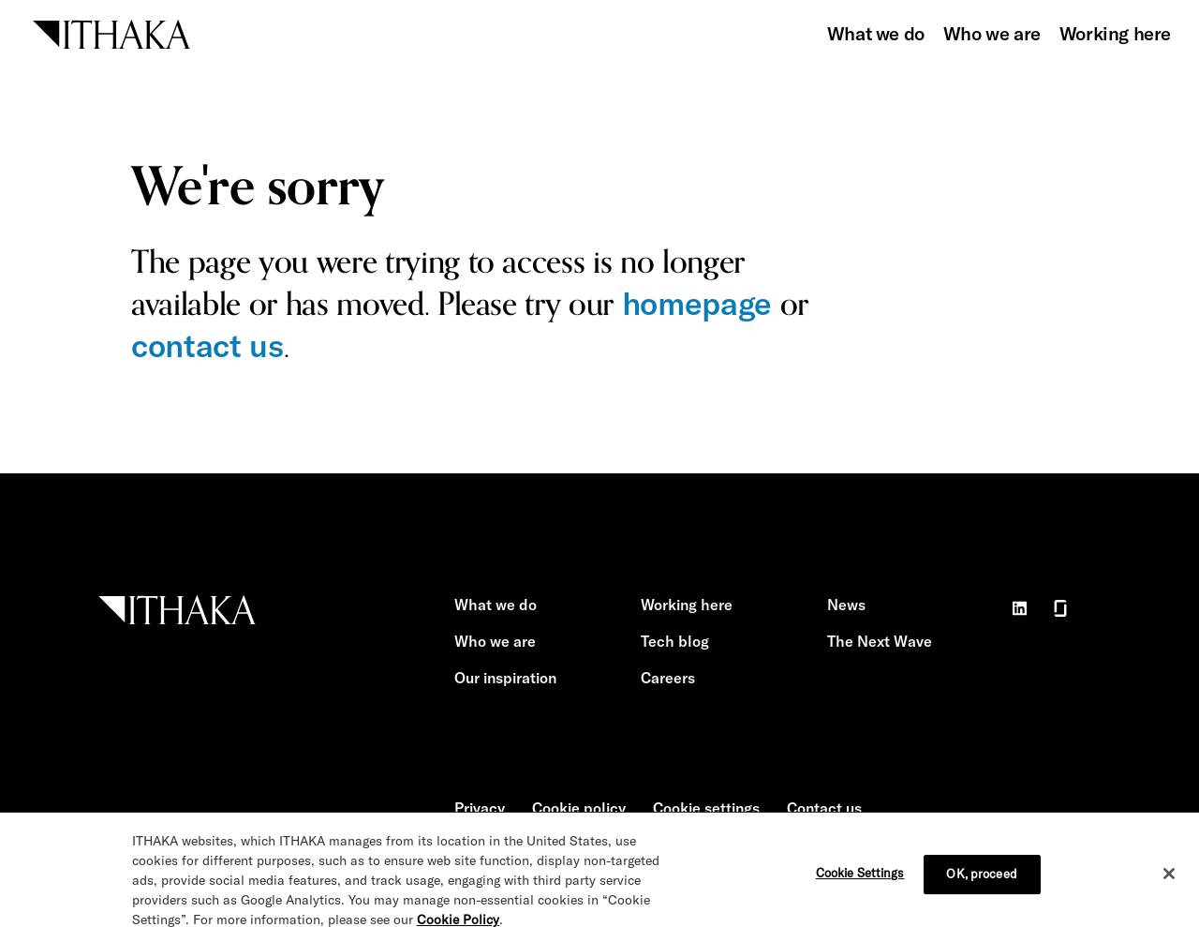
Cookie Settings (860, 879)
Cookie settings (706, 808)
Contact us (824, 808)
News (846, 604)
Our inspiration (505, 677)
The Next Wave (879, 641)
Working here (1115, 33)
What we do (876, 33)
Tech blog (675, 641)
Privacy (479, 808)
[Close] (1169, 880)
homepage (697, 303)
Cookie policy (579, 808)
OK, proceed (981, 880)
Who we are (992, 33)
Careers (668, 677)
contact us (207, 345)
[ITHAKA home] (111, 32)
